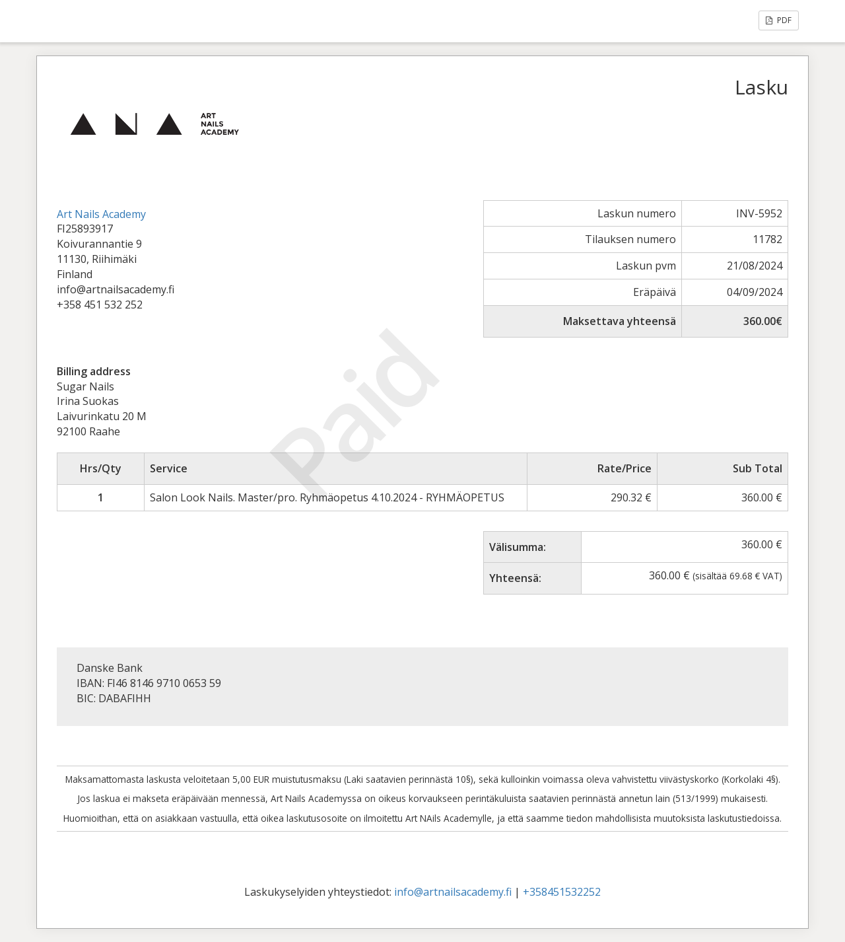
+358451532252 (562, 892)
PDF (779, 20)
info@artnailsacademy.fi (453, 892)
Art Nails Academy (101, 214)
